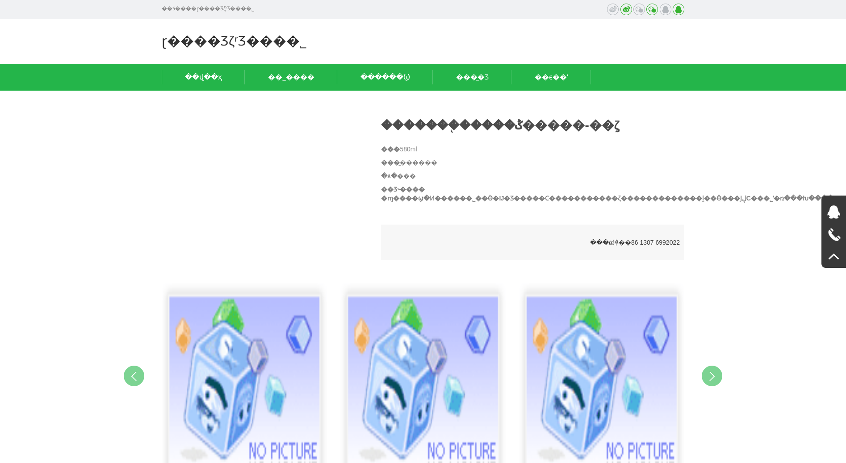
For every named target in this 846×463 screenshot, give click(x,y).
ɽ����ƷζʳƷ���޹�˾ (234, 40)
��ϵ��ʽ (551, 77)
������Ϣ (385, 77)
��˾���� (291, 77)
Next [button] (712, 376)
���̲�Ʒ (472, 77)
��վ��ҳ (203, 77)
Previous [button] (134, 376)
